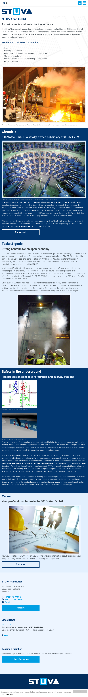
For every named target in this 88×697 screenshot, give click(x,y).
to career (21, 564)
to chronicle (22, 232)
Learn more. (9, 695)
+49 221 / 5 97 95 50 (13, 599)
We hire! (21, 608)
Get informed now (21, 659)
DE (4, 3)
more (6, 635)
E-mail (7, 602)
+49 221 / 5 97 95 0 (13, 597)
